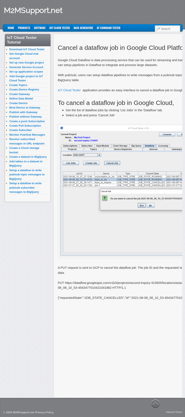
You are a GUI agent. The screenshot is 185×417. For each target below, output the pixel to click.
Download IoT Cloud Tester (26, 49)
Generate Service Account (26, 67)
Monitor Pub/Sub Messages (27, 134)
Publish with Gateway (23, 112)
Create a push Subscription (27, 121)
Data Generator (83, 28)
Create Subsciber (20, 130)
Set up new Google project (26, 62)
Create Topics (18, 85)
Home (11, 28)
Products (24, 28)
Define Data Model (21, 98)
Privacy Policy (44, 412)
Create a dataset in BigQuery (28, 156)
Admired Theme (174, 412)
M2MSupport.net (33, 10)
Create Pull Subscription (25, 125)
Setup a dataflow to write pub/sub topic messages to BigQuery (27, 174)
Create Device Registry (24, 89)
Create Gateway (19, 94)
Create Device (18, 103)
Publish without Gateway (25, 116)
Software (40, 28)
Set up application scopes (26, 71)
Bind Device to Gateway (24, 107)
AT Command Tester (108, 28)
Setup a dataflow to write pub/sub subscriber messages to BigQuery (25, 187)
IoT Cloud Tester (59, 28)
